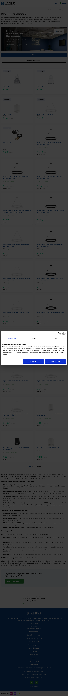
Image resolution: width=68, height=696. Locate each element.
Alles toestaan (55, 361)
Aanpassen (34, 361)
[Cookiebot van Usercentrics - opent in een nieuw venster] (59, 333)
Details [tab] (34, 338)
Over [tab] (56, 338)
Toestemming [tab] (12, 338)
